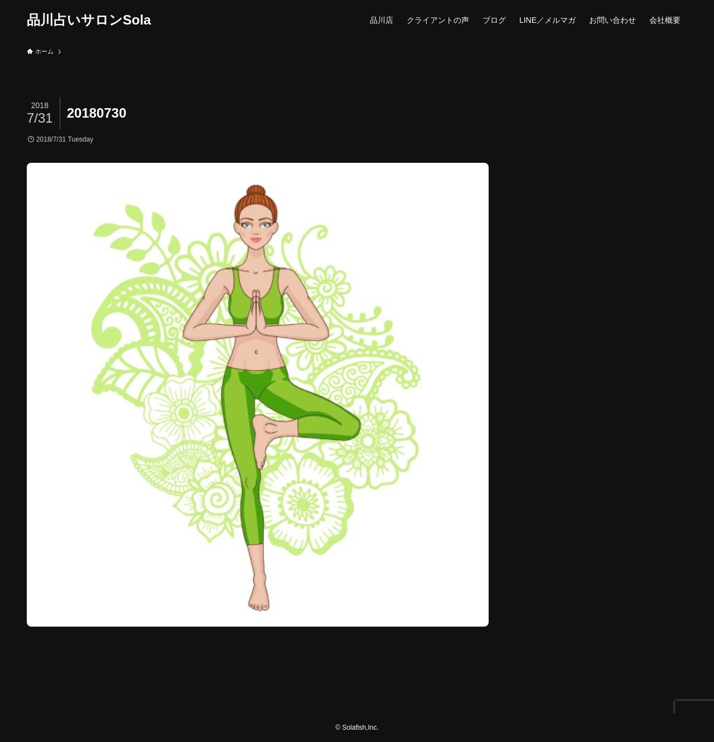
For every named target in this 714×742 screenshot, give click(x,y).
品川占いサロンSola (89, 20)
